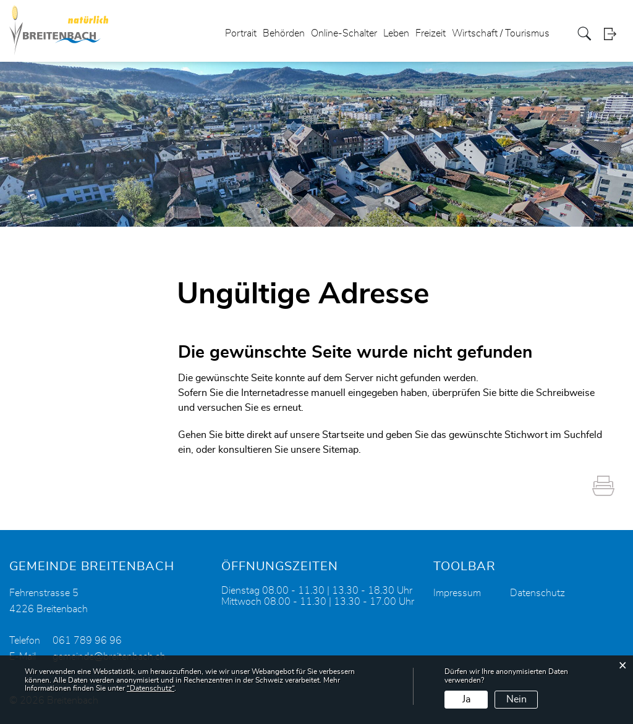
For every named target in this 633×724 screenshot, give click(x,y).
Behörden (284, 33)
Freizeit (430, 33)
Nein (516, 699)
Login (614, 33)
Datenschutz (537, 593)
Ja (466, 699)
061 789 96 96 (87, 641)
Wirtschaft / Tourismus (501, 33)
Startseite (343, 435)
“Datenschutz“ (150, 688)
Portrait (241, 33)
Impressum (457, 593)
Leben (396, 33)
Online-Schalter (344, 33)
